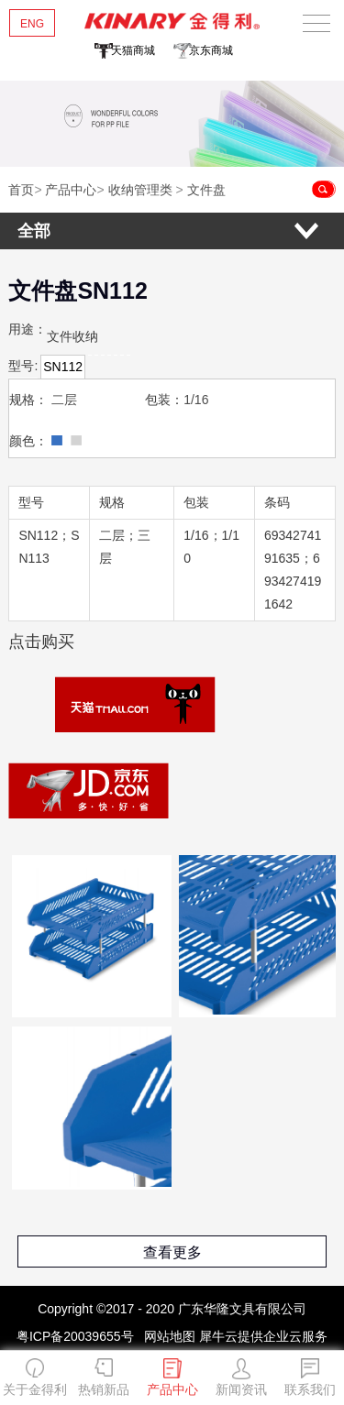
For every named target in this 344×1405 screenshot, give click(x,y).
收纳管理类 (140, 189)
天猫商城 (133, 50)
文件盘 (206, 189)
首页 (21, 189)
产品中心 (70, 189)
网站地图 (166, 1336)
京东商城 (211, 50)
